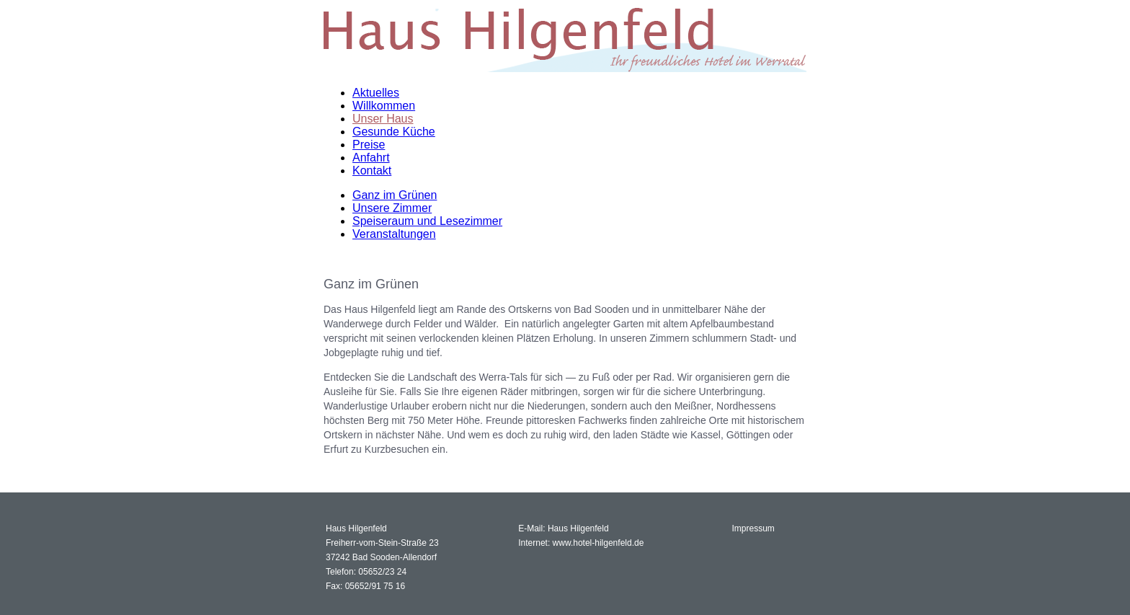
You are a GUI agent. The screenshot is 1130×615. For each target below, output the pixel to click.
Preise (368, 144)
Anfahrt (371, 157)
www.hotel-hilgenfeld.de (598, 543)
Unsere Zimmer (392, 208)
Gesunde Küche (393, 131)
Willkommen (383, 105)
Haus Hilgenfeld (578, 528)
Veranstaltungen (394, 234)
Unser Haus (382, 118)
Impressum (752, 528)
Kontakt (371, 170)
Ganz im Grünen (394, 195)
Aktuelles (375, 93)
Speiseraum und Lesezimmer (427, 221)
